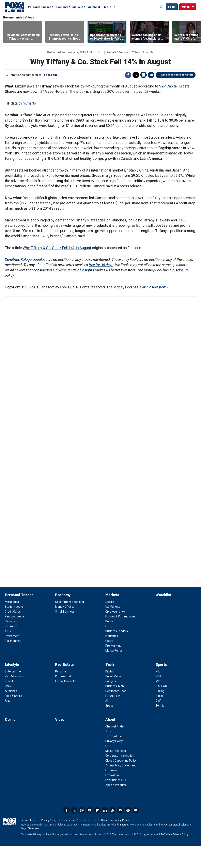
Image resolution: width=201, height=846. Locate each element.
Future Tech (113, 695)
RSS (112, 810)
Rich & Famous (14, 676)
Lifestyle (12, 664)
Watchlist (94, 7)
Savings (10, 621)
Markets (77, 7)
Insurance (11, 626)
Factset (124, 824)
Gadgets (110, 681)
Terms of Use (114, 736)
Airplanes (11, 691)
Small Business (65, 611)
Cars (8, 686)
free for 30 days (101, 265)
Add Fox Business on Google (177, 74)
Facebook (128, 75)
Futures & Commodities (120, 616)
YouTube (89, 810)
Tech (109, 664)
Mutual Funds (114, 650)
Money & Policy (64, 606)
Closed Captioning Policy (121, 760)
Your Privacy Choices (74, 820)
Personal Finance (39, 7)
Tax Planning (13, 640)
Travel (9, 681)
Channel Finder (114, 726)
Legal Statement (30, 828)
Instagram (82, 810)
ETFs (108, 626)
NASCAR (161, 686)
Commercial (63, 676)
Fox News (111, 770)
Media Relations (115, 750)
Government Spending (69, 601)
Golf (158, 700)
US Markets (112, 606)
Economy (62, 7)
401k (8, 631)
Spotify (128, 810)
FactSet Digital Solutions (177, 824)
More (107, 7)
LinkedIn (105, 810)
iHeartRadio (136, 810)
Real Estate (64, 664)
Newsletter (120, 810)
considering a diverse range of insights (63, 270)
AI (106, 700)
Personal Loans (15, 616)
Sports (161, 664)
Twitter (136, 75)
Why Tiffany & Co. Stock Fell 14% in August (57, 248)
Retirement (12, 636)
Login (171, 6)
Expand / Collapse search (161, 7)
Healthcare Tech (115, 691)
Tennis (160, 705)
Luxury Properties (66, 681)
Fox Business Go (115, 780)
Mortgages (12, 601)
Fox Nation (112, 775)
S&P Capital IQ (170, 86)
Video (60, 719)
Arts (7, 700)
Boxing (160, 691)
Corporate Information (119, 755)
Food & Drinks (13, 695)
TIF (7, 103)
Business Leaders (116, 631)
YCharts (29, 103)
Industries (111, 636)
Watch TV (188, 6)
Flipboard (97, 810)
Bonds (109, 621)
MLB (158, 681)
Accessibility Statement (120, 765)
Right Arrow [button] (193, 31)
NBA (158, 676)
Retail (109, 640)
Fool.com (50, 75)
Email (151, 75)
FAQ (108, 746)
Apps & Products (116, 785)
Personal (60, 671)
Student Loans (14, 606)
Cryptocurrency (115, 611)
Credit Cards (13, 611)
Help (93, 820)
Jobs (108, 731)
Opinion (11, 719)
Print (143, 75)
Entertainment (14, 671)
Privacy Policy (114, 741)
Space (109, 705)
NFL (158, 671)
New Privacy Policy (177, 834)
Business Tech (114, 686)
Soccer (160, 695)
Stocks (109, 601)
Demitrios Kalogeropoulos (25, 259)
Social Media (113, 676)
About (110, 719)
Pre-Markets (113, 645)
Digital (109, 671)
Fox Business (14, 7)
